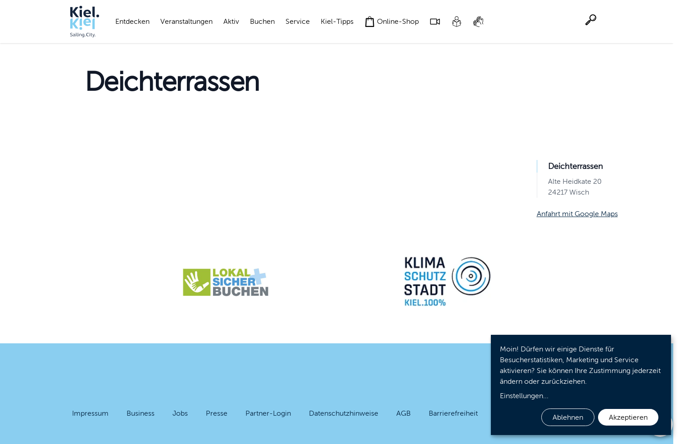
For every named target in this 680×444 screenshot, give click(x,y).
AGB (403, 413)
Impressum (90, 413)
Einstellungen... (524, 396)
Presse (216, 413)
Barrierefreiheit (453, 413)
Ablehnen (568, 417)
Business (140, 413)
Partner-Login (268, 413)
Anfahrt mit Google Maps (577, 214)
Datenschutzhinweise (343, 413)
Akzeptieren (628, 417)
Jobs (180, 413)
